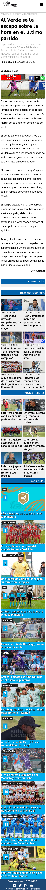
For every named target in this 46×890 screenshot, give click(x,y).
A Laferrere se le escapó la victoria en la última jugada (33, 471)
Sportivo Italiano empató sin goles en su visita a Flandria (21, 874)
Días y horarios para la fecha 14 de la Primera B (21, 515)
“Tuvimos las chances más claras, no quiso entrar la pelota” (33, 382)
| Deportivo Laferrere (24, 14)
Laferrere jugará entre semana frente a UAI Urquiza (11, 471)
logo (9, 4)
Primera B (6, 14)
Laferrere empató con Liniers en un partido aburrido (11, 416)
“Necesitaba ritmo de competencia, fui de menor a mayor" (11, 322)
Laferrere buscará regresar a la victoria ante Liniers (34, 417)
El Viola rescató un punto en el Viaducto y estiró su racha (19, 776)
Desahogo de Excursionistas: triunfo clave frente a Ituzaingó (22, 711)
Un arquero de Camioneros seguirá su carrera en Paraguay (22, 580)
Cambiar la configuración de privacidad (23, 889)
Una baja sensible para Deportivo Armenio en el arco (34, 353)
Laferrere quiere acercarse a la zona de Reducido (11, 442)
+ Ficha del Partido (11, 77)
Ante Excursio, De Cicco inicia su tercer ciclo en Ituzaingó (20, 744)
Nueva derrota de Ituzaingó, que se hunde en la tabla (22, 646)
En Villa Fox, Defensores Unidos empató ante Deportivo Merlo (20, 842)
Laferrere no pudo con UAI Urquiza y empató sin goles (34, 444)
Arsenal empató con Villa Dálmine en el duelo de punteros (21, 678)
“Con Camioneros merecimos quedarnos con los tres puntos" (33, 320)
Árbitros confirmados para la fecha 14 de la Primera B (22, 613)
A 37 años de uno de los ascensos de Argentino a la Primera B (11, 382)
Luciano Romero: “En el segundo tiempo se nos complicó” (11, 353)
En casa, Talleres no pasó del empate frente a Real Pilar (18, 548)
